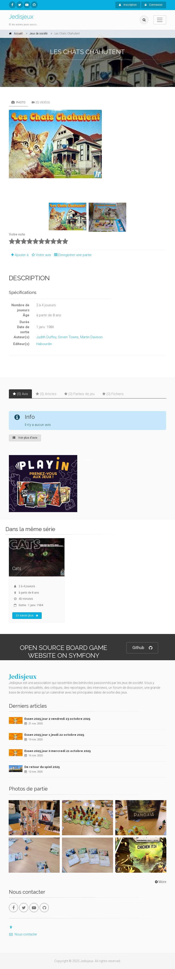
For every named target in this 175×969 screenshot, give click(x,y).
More (160, 882)
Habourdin (44, 344)
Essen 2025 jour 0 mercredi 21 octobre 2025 (57, 751)
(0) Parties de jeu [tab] (79, 394)
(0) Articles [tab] (46, 394)
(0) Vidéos (41, 102)
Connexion (153, 4)
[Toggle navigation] (159, 19)
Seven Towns (68, 337)
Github (142, 647)
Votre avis (40, 255)
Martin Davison (91, 337)
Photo (18, 102)
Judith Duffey (46, 337)
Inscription (128, 4)
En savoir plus (27, 615)
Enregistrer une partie (72, 255)
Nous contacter (23, 934)
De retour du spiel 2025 (42, 767)
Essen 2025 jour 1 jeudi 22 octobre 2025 (54, 734)
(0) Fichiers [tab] (113, 394)
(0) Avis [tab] (20, 394)
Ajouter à (18, 255)
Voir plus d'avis (25, 437)
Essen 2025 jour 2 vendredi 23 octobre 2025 (57, 718)
